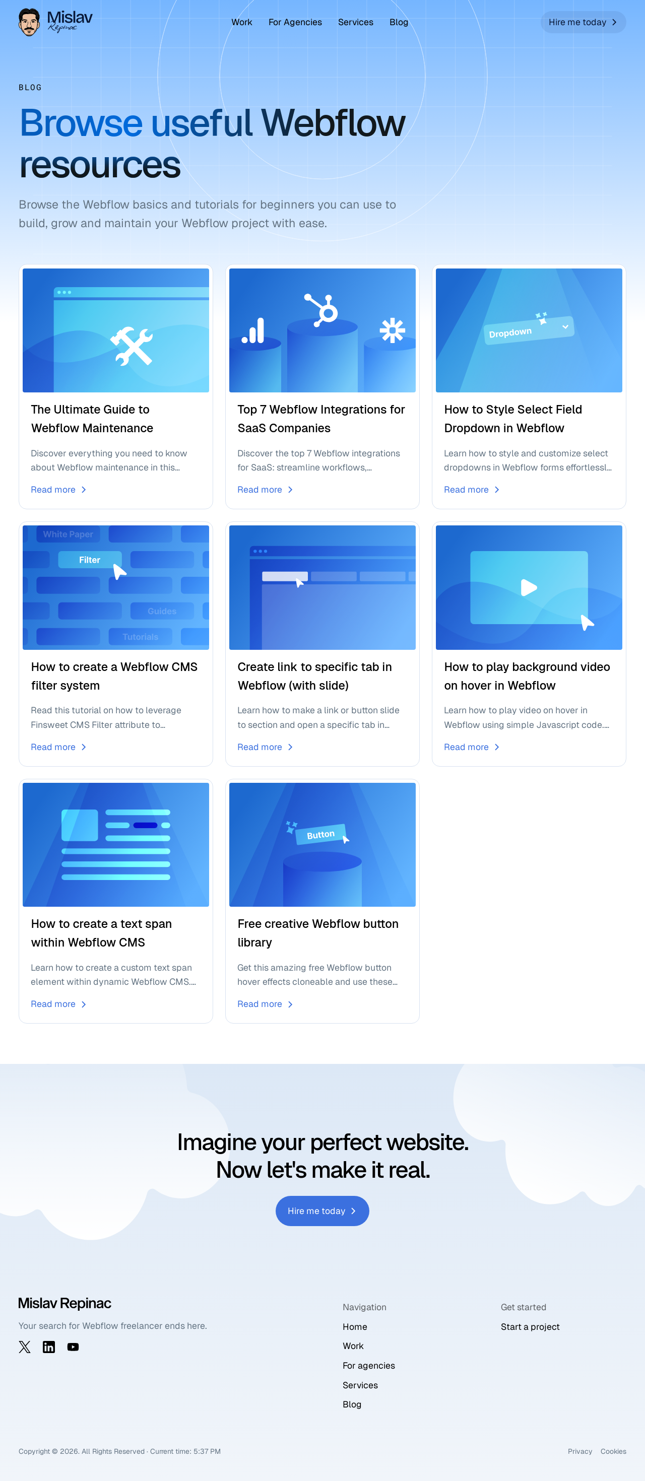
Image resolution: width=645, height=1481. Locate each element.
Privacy (580, 1451)
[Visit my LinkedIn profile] (49, 1347)
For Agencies (295, 22)
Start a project (530, 1326)
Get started (524, 1307)
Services (355, 22)
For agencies (369, 1365)
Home (355, 1326)
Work (241, 22)
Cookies (613, 1451)
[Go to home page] (59, 22)
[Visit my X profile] (25, 1347)
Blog (399, 22)
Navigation (364, 1307)
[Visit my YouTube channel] (73, 1347)
